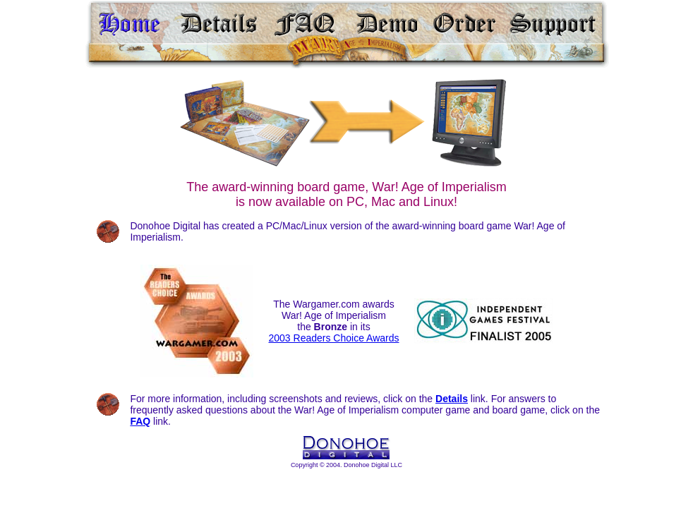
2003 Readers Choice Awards (334, 338)
